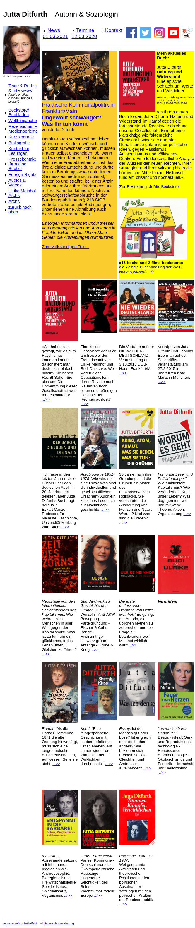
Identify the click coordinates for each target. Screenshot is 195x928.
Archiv (14, 201)
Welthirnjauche (22, 120)
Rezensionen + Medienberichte (23, 128)
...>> (123, 373)
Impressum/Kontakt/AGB (19, 923)
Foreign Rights (22, 174)
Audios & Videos (17, 182)
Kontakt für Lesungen (18, 151)
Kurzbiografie (21, 137)
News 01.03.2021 (55, 33)
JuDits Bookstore (164, 186)
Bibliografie (19, 142)
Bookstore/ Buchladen (18, 112)
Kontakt (113, 30)
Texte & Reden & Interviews (22, 88)
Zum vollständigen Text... (65, 246)
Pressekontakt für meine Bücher (22, 164)
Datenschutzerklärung (59, 923)
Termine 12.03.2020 (84, 33)
